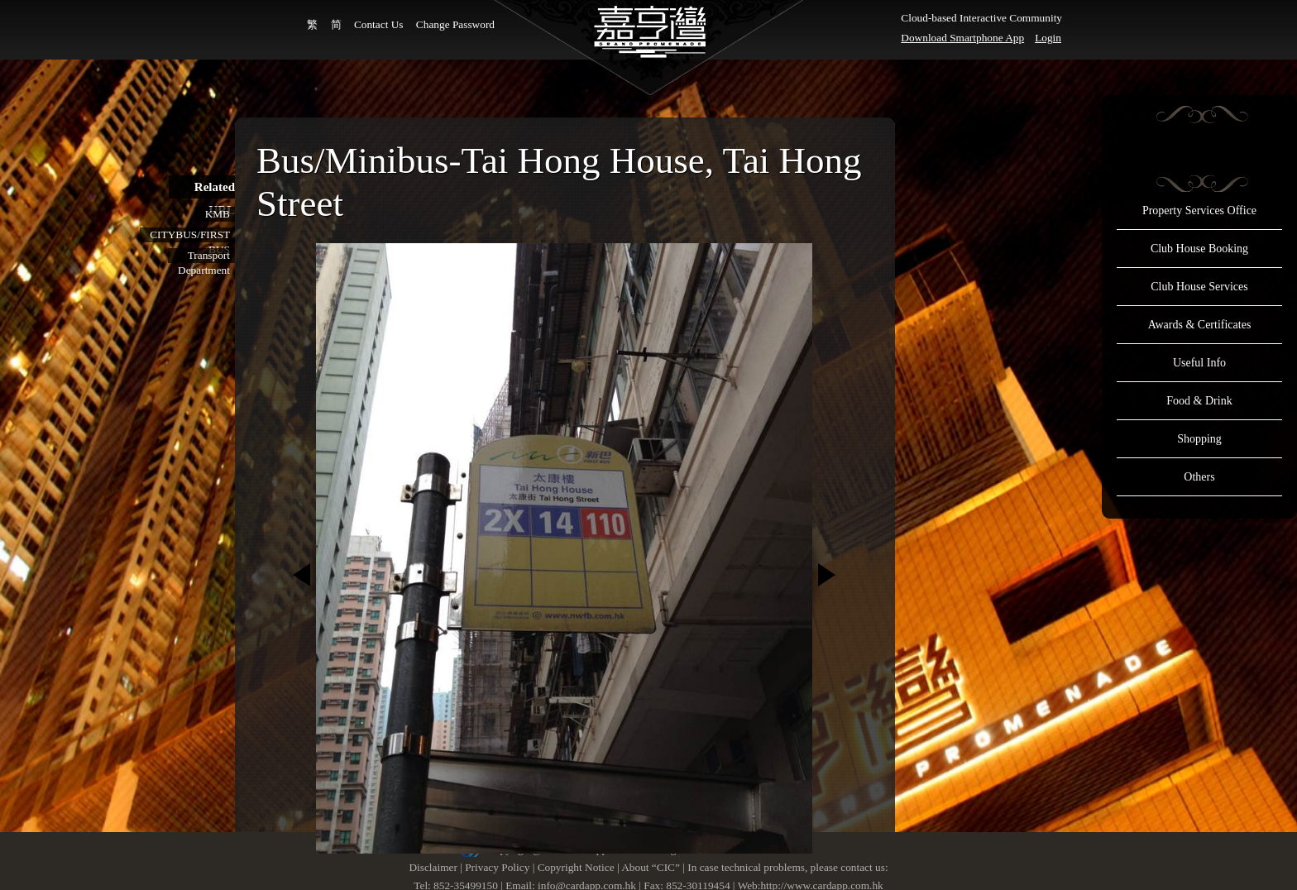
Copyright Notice (576, 867)
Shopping (1199, 439)
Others (1199, 477)
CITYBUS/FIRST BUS (190, 235)
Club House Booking (1199, 248)
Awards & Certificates (1200, 324)
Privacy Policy (497, 867)
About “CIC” (650, 867)
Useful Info (1199, 362)
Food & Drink (1199, 401)
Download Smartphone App (962, 37)
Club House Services (1199, 286)
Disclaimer (433, 867)
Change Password (455, 24)
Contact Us (379, 24)
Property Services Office (1199, 210)
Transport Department (204, 256)
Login (1048, 37)
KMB (217, 214)
